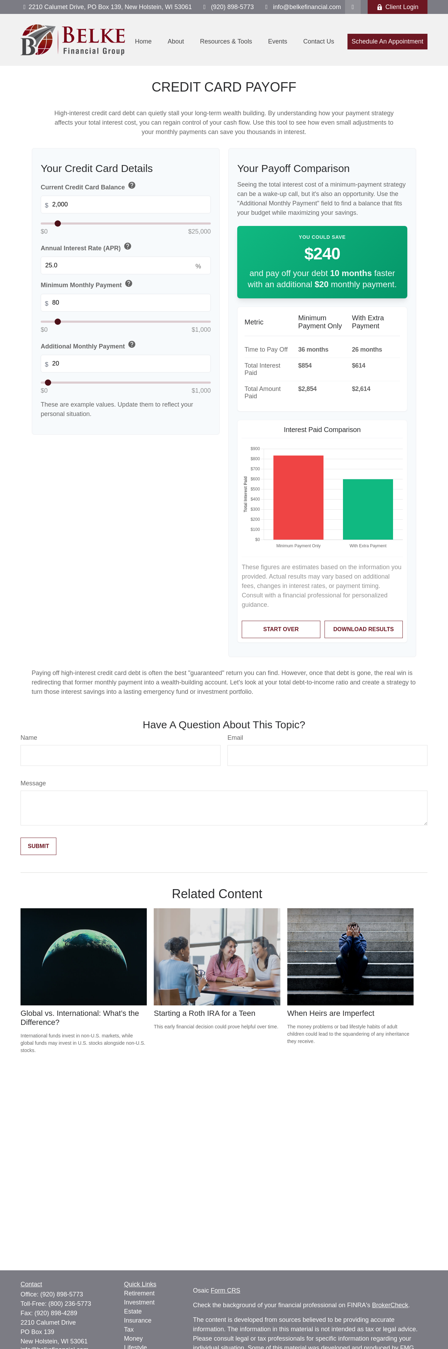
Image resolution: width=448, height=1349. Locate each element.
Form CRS (225, 1290)
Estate (133, 1311)
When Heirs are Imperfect (331, 1013)
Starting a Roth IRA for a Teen (204, 1013)
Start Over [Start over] (281, 629)
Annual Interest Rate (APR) (87, 247)
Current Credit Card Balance (89, 186)
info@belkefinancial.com (302, 6)
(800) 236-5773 (69, 1303)
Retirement (139, 1293)
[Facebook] (353, 7)
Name (29, 737)
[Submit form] (38, 846)
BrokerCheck (390, 1305)
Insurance (138, 1320)
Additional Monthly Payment (89, 345)
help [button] (132, 185)
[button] (143, 41)
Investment (139, 1302)
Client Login (397, 6)
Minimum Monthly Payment (87, 284)
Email (235, 737)
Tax (129, 1329)
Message (33, 783)
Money (133, 1338)
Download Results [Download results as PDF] (363, 629)
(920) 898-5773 (227, 6)
